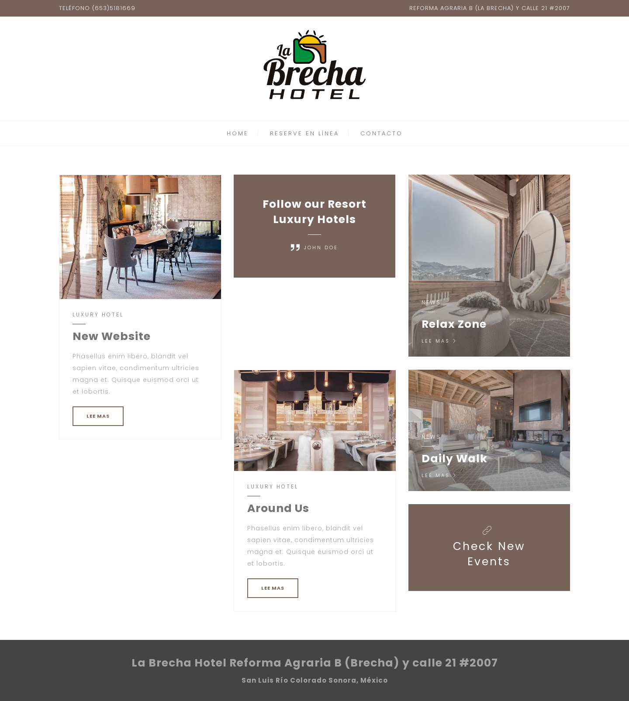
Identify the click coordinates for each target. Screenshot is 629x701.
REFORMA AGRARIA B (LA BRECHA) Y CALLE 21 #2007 (489, 8)
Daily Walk (454, 458)
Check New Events (489, 554)
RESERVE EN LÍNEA (304, 133)
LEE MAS (98, 415)
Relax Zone (454, 324)
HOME (238, 133)
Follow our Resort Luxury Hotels (314, 211)
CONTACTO (381, 133)
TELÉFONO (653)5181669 (97, 8)
